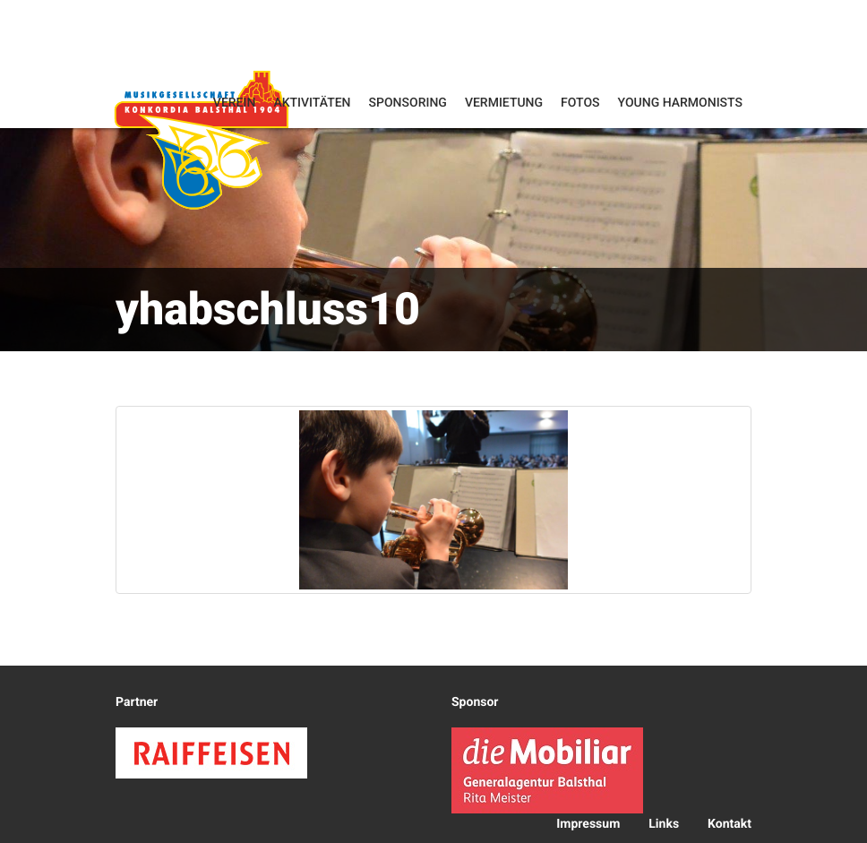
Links (663, 824)
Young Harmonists (680, 103)
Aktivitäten (311, 103)
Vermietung (504, 103)
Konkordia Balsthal (201, 139)
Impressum (588, 824)
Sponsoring (408, 103)
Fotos (580, 103)
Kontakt (729, 824)
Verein (234, 103)
